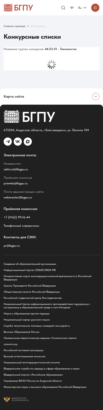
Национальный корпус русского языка (27, 319)
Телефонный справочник (21, 225)
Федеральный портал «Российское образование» (33, 374)
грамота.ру (10, 344)
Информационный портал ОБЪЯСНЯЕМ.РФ (30, 270)
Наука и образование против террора (27, 313)
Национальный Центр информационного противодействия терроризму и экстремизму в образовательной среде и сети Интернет (47, 305)
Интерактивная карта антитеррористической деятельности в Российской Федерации (47, 278)
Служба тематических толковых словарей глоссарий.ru (37, 325)
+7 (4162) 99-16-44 (17, 217)
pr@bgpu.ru (12, 245)
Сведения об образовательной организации (30, 263)
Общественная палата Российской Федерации (32, 291)
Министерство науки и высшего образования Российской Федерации (45, 386)
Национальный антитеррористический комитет (32, 362)
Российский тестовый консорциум (24, 350)
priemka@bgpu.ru (16, 183)
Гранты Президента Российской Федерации (30, 285)
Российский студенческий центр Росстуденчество (33, 297)
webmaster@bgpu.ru (18, 197)
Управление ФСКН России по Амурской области (33, 380)
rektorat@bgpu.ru (16, 169)
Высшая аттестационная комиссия (24, 356)
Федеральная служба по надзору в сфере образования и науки (42, 368)
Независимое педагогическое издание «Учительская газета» (40, 338)
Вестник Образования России (21, 331)
